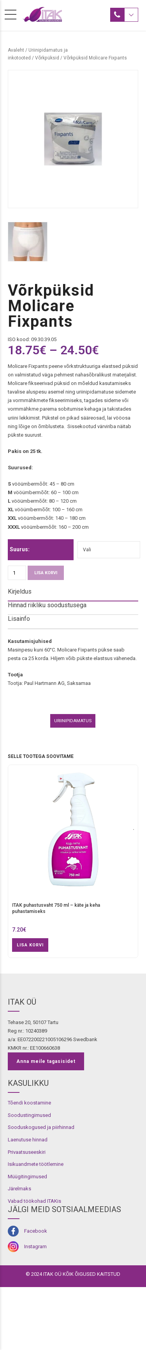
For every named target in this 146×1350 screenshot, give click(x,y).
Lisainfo (19, 618)
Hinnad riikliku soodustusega (47, 605)
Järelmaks (19, 1251)
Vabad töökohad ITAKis (34, 1263)
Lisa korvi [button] (30, 1007)
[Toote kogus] (17, 573)
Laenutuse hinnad (27, 1202)
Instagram (35, 1309)
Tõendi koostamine (29, 1166)
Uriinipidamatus (72, 783)
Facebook (35, 1294)
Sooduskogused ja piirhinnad (41, 1190)
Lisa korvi (45, 572)
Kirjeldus (20, 591)
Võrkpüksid (47, 58)
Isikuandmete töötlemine (35, 1227)
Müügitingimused (27, 1239)
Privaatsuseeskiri (27, 1215)
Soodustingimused (29, 1178)
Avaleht (16, 50)
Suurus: (20, 549)
